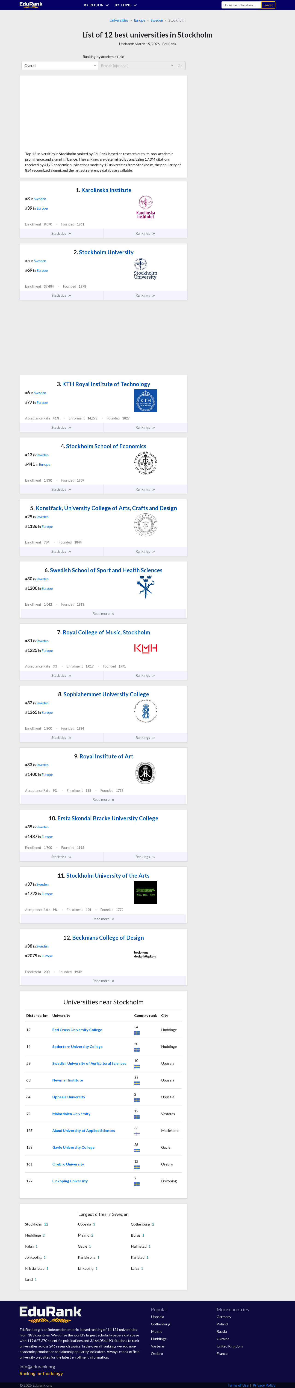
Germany (224, 1316)
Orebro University (68, 1164)
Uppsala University (68, 1097)
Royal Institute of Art (103, 756)
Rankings (145, 233)
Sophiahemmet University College (103, 694)
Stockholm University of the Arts (104, 875)
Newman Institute (67, 1080)
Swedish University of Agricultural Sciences (89, 1063)
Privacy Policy (264, 1385)
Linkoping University (70, 1181)
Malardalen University (71, 1113)
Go (180, 65)
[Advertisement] (60, 115)
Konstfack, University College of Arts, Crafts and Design (103, 508)
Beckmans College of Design (103, 937)
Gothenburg (160, 1324)
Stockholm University (104, 252)
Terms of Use (237, 1385)
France (222, 1353)
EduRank (169, 43)
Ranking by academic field (103, 56)
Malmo (156, 1331)
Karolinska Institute (103, 190)
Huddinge (159, 1338)
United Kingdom (230, 1346)
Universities (118, 20)
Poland (222, 1324)
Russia (222, 1331)
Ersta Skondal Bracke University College (103, 818)
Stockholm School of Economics (103, 446)
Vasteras (158, 1346)
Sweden (157, 20)
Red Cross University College (77, 1029)
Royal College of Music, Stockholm (103, 632)
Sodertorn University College (77, 1046)
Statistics (61, 233)
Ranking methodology (41, 1373)
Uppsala (157, 1316)
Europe (139, 20)
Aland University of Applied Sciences (83, 1130)
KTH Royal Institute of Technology (103, 384)
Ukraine (223, 1338)
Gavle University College (73, 1147)
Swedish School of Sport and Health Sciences (103, 570)
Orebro (157, 1353)
